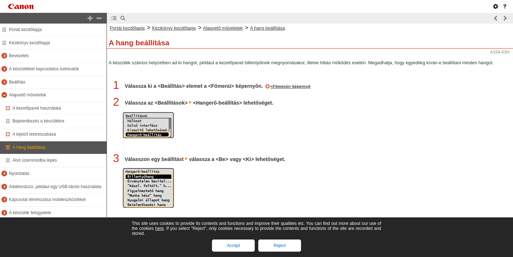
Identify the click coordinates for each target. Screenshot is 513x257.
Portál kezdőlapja (25, 29)
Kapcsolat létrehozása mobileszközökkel (47, 199)
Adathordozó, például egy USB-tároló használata (55, 186)
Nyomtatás (19, 173)
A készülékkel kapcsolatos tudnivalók (44, 68)
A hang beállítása (28, 147)
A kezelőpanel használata (36, 108)
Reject (280, 245)
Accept (233, 245)
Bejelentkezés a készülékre (38, 121)
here (159, 228)
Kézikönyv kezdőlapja (29, 42)
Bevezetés (19, 55)
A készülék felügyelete (30, 212)
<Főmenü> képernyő (290, 86)
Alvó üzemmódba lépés (34, 160)
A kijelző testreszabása (34, 134)
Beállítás (17, 82)
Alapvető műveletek (27, 94)
